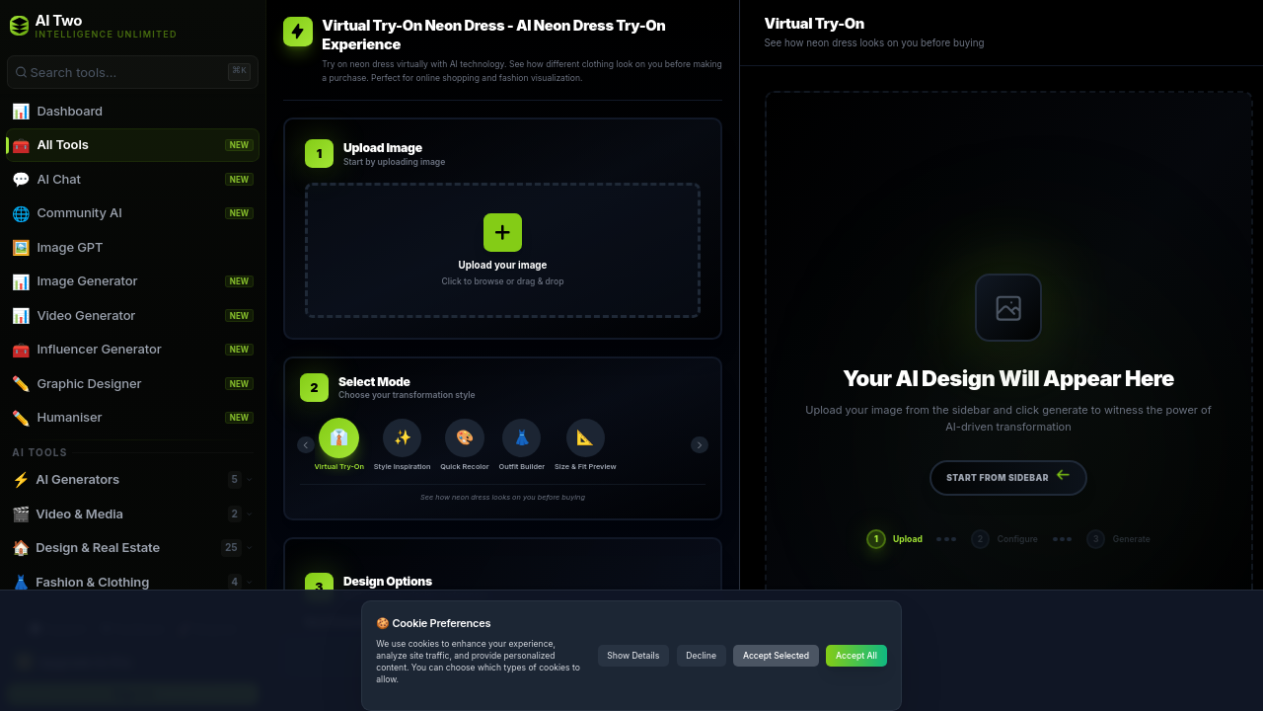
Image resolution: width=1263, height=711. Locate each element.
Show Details (633, 656)
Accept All (856, 656)
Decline (701, 656)
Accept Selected (776, 656)
